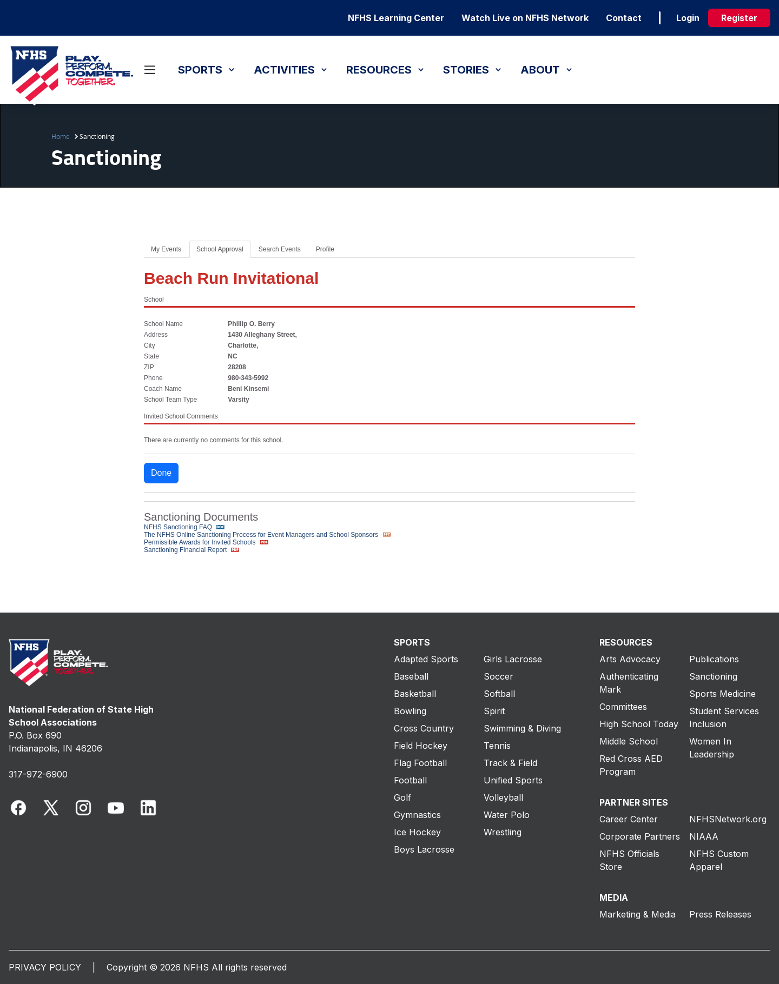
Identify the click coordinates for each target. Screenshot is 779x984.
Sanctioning (713, 676)
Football (410, 780)
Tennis (497, 745)
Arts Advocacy (630, 659)
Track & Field (510, 762)
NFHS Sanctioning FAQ (185, 527)
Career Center (628, 819)
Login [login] (687, 18)
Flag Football (420, 762)
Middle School (628, 741)
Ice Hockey (417, 832)
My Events (166, 249)
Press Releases (720, 914)
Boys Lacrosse (424, 849)
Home (60, 136)
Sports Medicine (722, 693)
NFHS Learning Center (396, 17)
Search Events (280, 249)
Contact (624, 17)
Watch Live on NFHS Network (525, 17)
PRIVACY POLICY (45, 967)
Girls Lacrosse (513, 659)
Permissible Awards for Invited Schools (207, 542)
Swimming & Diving (522, 728)
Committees (623, 706)
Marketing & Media (637, 914)
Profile (325, 249)
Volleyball (503, 797)
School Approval (219, 249)
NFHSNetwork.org (728, 819)
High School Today (638, 724)
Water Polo (507, 814)
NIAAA (703, 836)
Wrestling (502, 832)
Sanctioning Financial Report (192, 550)
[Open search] (137, 69)
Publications (714, 659)
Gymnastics (417, 814)
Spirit (494, 711)
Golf (402, 797)
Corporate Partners (639, 836)
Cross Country (424, 728)
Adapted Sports (426, 659)
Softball (499, 693)
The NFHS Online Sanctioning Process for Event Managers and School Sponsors (268, 534)
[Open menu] (150, 70)
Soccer (498, 676)
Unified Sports (513, 780)
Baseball (411, 676)
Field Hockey (420, 745)
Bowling (410, 711)
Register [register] (739, 17)
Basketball (415, 693)
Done (161, 472)
